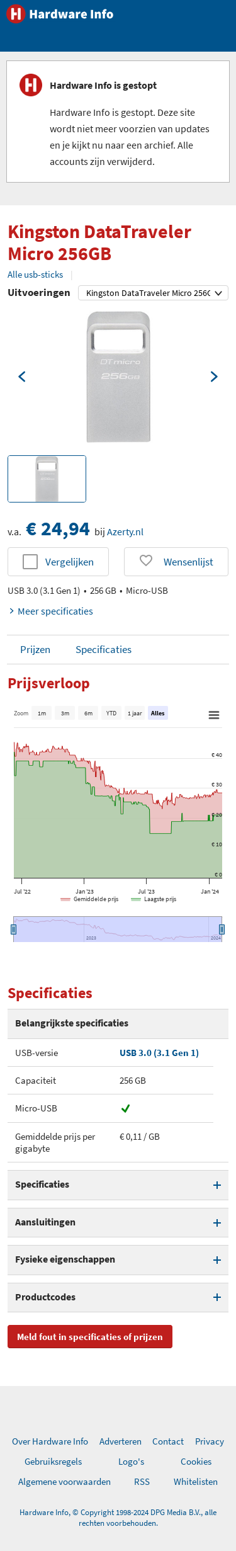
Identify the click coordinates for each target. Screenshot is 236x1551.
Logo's (131, 1461)
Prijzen (35, 649)
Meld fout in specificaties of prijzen (90, 1337)
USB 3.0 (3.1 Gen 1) (159, 1053)
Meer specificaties (50, 611)
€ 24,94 (58, 528)
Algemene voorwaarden (64, 1481)
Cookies (196, 1461)
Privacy (209, 1441)
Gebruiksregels (53, 1461)
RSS (142, 1481)
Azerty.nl (125, 531)
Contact (168, 1441)
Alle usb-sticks (35, 274)
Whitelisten (196, 1481)
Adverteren (120, 1441)
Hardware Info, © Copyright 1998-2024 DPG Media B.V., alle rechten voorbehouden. (118, 1517)
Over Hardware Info (50, 1441)
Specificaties (104, 649)
